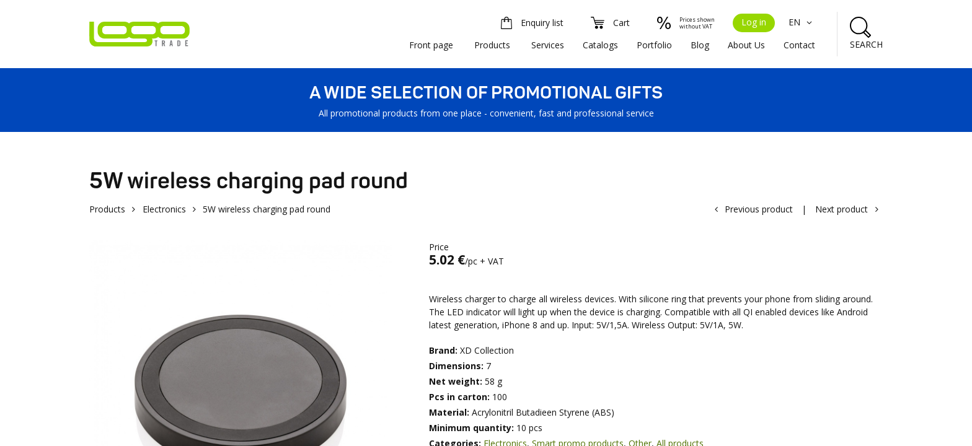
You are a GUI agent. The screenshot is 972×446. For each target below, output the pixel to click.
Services (547, 45)
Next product (841, 209)
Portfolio (654, 45)
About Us (746, 45)
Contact (799, 45)
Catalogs (600, 45)
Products (492, 45)
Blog (700, 45)
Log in (753, 22)
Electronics (164, 209)
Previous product (759, 209)
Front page (431, 45)
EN (802, 22)
